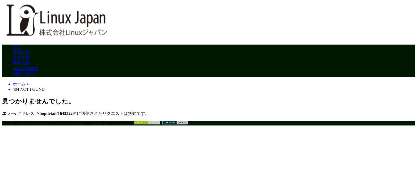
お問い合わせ (25, 74)
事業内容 (21, 63)
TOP (17, 47)
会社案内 (21, 57)
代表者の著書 (25, 68)
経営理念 (21, 52)
